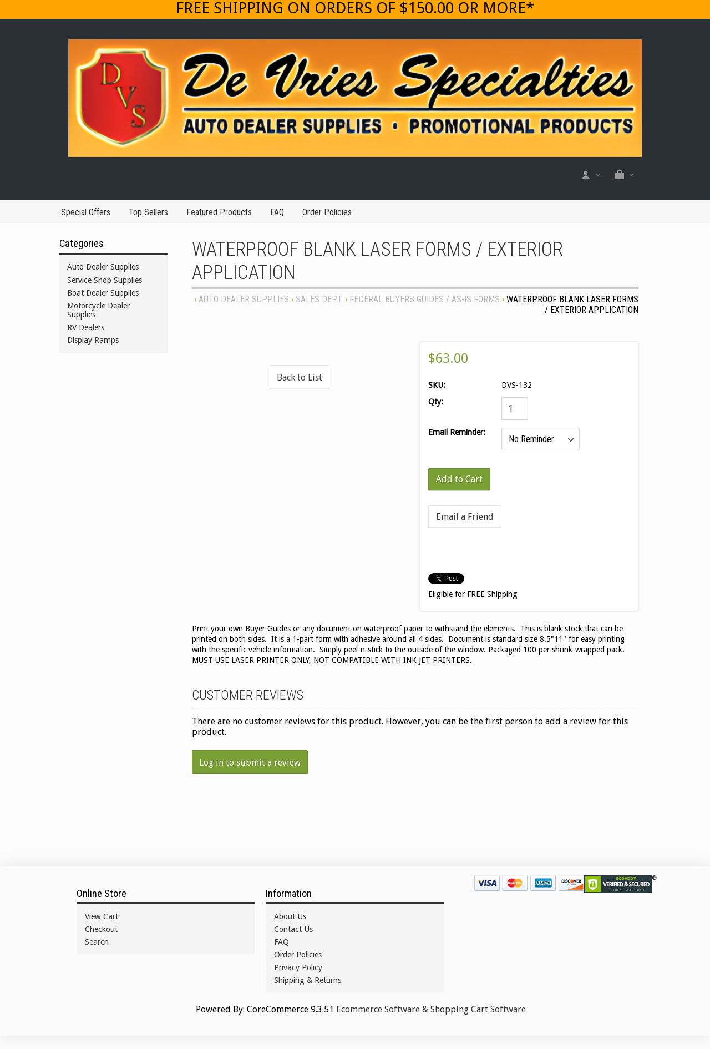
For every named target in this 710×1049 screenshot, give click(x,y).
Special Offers (85, 212)
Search (97, 941)
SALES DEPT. (319, 299)
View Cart (101, 916)
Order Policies (327, 212)
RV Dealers (85, 327)
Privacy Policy (298, 967)
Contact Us (293, 929)
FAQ (277, 212)
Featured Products (219, 212)
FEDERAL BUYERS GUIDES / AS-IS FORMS (424, 299)
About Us (290, 916)
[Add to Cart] (459, 479)
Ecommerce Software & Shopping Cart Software (431, 1009)
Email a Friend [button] (465, 516)
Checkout (101, 929)
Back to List (299, 377)
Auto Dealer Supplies (244, 299)
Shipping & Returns (307, 980)
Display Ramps (93, 340)
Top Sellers (148, 212)
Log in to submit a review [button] (250, 762)
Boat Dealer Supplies (103, 292)
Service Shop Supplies (104, 280)
